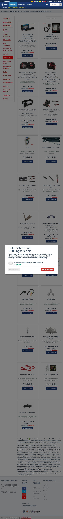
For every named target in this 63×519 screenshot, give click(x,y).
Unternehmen (21, 4)
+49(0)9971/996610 (6, 1)
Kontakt (29, 4)
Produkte (12, 4)
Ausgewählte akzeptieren (14, 269)
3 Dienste (17, 264)
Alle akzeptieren (47, 269)
